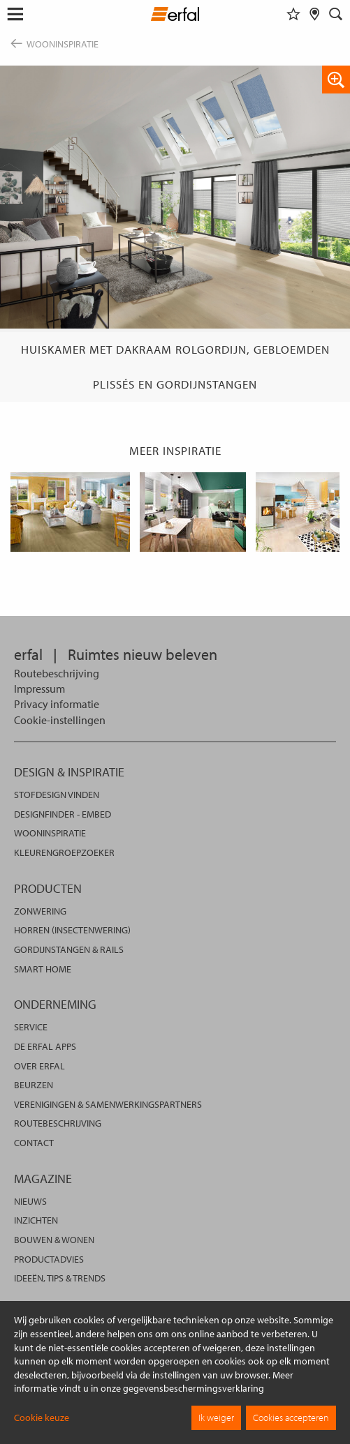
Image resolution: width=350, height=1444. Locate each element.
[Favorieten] (293, 14)
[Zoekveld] (336, 14)
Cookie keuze (41, 1417)
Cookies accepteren (291, 1417)
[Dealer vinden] (314, 14)
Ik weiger (216, 1417)
